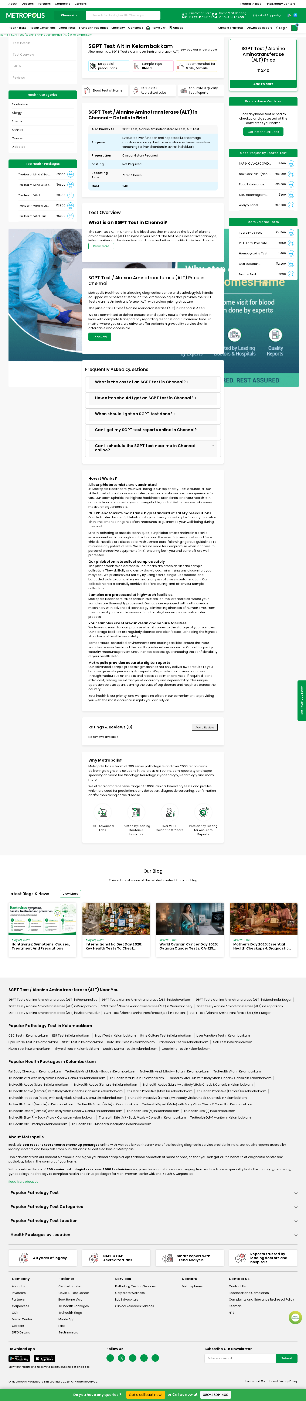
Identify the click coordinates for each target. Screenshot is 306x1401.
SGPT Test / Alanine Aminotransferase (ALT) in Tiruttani (145, 1013)
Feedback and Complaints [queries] (249, 1293)
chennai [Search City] (70, 15)
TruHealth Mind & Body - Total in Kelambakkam (174, 1071)
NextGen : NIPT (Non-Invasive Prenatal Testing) (254, 169)
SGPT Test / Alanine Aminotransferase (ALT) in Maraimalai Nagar (244, 1000)
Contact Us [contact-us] (237, 1286)
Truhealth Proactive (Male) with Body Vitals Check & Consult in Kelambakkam (65, 1098)
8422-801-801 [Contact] (200, 17)
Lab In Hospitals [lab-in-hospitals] (126, 1300)
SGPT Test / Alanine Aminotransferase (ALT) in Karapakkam (52, 1006)
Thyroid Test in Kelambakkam (76, 1049)
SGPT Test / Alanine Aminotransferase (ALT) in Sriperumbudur (54, 1013)
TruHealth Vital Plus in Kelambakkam (137, 1078)
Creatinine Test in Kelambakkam (186, 1049)
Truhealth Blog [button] (250, 4)
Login (283, 28)
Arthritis (17, 130)
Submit (286, 1359)
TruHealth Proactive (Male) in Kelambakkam (160, 1091)
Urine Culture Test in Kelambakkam (166, 1036)
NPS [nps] (231, 1313)
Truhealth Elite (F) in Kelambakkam (209, 1111)
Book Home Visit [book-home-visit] (70, 1300)
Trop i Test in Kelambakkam (115, 1036)
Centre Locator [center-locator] (69, 1286)
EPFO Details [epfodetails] (21, 1332)
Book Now (100, 337)
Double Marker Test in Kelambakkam (130, 1049)
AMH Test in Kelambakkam (232, 1042)
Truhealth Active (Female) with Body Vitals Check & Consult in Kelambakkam (65, 1091)
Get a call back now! (145, 1394)
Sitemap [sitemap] (235, 1306)
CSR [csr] (15, 1313)
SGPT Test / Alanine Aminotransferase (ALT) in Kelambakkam (51, 35)
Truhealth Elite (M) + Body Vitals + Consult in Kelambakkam (142, 1118)
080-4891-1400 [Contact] (231, 17)
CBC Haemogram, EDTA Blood (252, 190)
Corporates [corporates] (20, 1306)
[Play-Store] (289, 15)
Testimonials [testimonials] (68, 1332)
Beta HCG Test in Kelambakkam (131, 1042)
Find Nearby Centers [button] (280, 4)
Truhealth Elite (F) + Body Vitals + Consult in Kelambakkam (51, 1118)
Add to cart (263, 81)
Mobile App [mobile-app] (66, 1319)
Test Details (22, 43)
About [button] (12, 4)
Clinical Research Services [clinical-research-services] (134, 1306)
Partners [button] (44, 4)
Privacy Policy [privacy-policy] (288, 1381)
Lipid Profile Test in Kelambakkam (33, 1042)
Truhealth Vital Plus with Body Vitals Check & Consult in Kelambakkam (220, 1078)
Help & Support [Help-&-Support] (268, 15)
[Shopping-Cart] (294, 28)
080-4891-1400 (215, 1394)
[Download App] (19, 1358)
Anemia (17, 121)
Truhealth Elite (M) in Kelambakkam (153, 1111)
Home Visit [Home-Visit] (156, 28)
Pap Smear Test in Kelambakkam (183, 1042)
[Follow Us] (110, 1358)
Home (4, 35)
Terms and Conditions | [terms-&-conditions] (262, 1381)
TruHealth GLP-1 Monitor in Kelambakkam (220, 1118)
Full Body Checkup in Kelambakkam (34, 1071)
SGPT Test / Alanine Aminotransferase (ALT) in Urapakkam (240, 1006)
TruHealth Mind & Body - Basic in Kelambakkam (100, 1071)
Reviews (19, 77)
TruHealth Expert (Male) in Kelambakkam (107, 1104)
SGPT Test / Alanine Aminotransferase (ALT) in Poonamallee (52, 1000)
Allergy (17, 113)
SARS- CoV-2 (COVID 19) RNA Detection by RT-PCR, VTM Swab (254, 159)
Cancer (17, 138)
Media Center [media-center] (22, 1319)
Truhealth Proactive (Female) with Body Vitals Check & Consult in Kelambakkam (187, 1098)
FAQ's (17, 66)
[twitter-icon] (121, 1358)
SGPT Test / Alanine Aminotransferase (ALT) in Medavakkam (146, 1000)
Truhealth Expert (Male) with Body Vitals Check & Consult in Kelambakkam (197, 1104)
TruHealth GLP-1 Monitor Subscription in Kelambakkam (111, 1124)
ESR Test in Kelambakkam (71, 1036)
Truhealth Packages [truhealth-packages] (73, 1306)
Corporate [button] (62, 4)
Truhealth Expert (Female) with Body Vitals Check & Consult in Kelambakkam (65, 1111)
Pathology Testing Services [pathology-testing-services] (135, 1286)
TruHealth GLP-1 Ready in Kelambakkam (37, 1124)
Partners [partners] (18, 1300)
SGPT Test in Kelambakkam (82, 1042)
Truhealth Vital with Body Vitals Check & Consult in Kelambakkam (56, 1078)
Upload (176, 28)
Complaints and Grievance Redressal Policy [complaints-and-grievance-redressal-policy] (261, 1300)
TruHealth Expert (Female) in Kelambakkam (40, 1104)
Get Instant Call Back (263, 127)
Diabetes (18, 147)
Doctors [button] (28, 4)
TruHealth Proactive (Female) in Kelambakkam (231, 1091)
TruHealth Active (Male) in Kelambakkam (38, 1085)
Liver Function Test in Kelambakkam (223, 1036)
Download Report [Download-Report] (259, 28)
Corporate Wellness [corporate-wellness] (130, 1293)
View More (70, 894)
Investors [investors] (19, 1293)
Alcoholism (20, 104)
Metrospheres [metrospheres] (192, 1286)
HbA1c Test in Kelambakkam (29, 1049)
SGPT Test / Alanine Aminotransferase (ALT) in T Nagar (230, 1013)
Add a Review (205, 727)
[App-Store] (295, 15)
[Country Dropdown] (267, 15)
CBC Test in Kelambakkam (28, 1036)
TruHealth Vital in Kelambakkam (237, 1071)
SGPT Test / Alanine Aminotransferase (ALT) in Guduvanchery (146, 1006)
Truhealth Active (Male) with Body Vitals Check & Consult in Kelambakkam (198, 1085)
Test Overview (23, 54)
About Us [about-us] (18, 1286)
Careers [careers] (18, 1326)
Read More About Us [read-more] (23, 1182)
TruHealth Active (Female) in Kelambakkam (106, 1085)
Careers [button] (80, 4)
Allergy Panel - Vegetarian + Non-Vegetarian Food (252, 200)
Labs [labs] (61, 1326)
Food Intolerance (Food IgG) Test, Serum (251, 180)
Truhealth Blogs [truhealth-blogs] (70, 1313)
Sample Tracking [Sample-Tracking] (230, 28)
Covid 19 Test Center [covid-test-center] (73, 1293)
